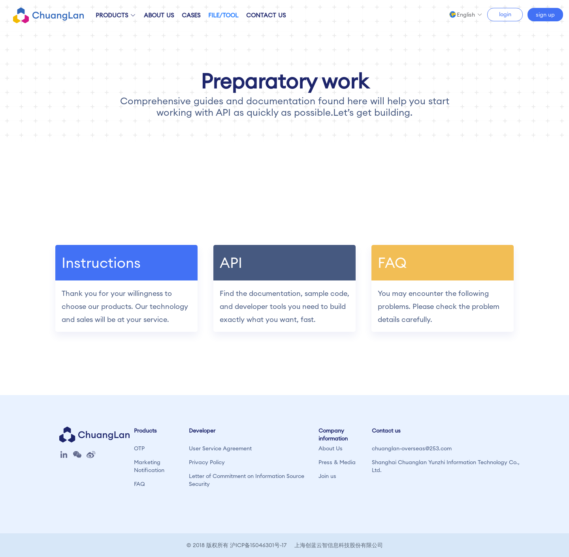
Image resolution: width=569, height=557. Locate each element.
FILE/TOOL (223, 15)
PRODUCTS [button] (116, 15)
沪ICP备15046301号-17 (258, 545)
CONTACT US (266, 15)
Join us (327, 476)
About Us (330, 448)
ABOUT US (159, 15)
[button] (469, 15)
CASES (191, 15)
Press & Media (337, 462)
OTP (139, 448)
